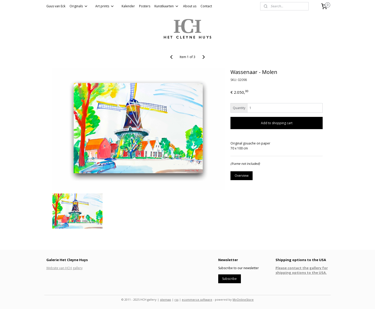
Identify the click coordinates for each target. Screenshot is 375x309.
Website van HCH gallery (64, 268)
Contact (206, 6)
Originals (79, 6)
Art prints (104, 6)
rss (176, 299)
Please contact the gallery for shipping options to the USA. (302, 270)
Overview (241, 175)
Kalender (128, 6)
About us (189, 6)
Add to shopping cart (276, 123)
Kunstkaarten (166, 6)
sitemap (165, 299)
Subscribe (229, 278)
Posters (144, 6)
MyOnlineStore (243, 299)
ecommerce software (197, 299)
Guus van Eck (55, 6)
